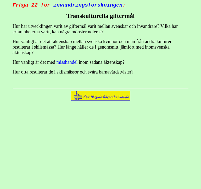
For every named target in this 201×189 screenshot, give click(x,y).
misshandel (66, 63)
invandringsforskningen (87, 5)
